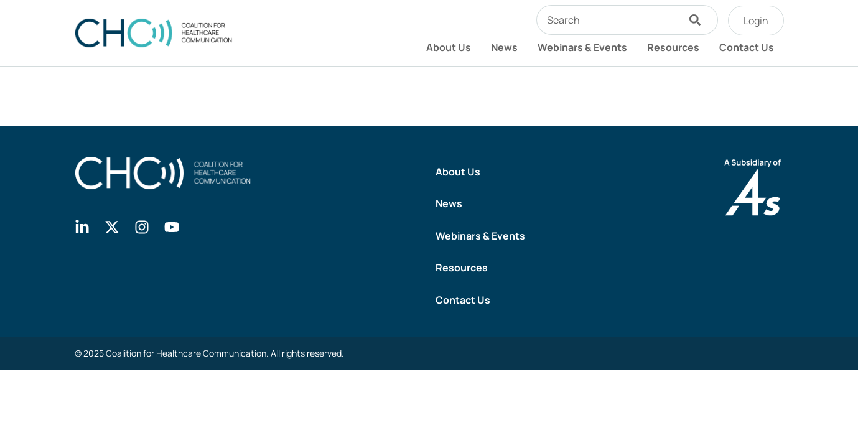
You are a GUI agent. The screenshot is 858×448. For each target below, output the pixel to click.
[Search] (698, 20)
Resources (673, 47)
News (504, 47)
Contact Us (746, 47)
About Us (448, 47)
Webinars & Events (582, 47)
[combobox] (607, 20)
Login (756, 20)
